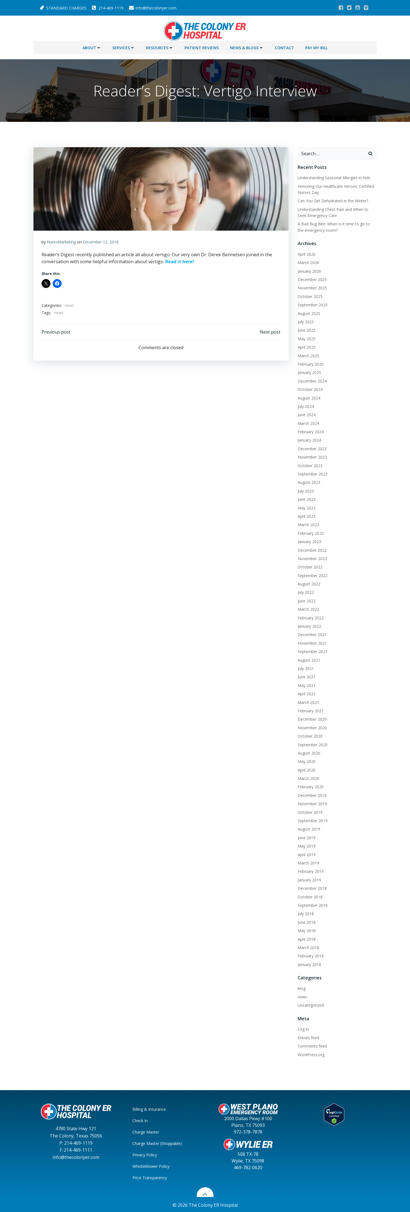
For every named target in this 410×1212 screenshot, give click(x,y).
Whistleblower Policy (151, 1164)
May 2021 (306, 684)
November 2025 (311, 286)
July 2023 (305, 489)
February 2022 (310, 616)
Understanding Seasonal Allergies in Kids (333, 176)
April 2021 (306, 692)
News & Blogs (247, 46)
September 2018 (312, 903)
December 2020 (311, 718)
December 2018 (311, 887)
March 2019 (308, 861)
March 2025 (308, 354)
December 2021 (311, 633)
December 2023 (311, 447)
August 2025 (308, 312)
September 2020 (312, 743)
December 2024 (311, 379)
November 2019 (311, 802)
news (69, 304)
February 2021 (310, 709)
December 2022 (311, 548)
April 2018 (306, 937)
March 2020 (308, 777)
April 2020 (306, 768)
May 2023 (306, 506)
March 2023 (308, 523)
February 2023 (310, 531)
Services (123, 46)
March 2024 (308, 422)
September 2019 (312, 819)
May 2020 (306, 760)
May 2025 (306, 337)
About (92, 46)
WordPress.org (310, 1053)
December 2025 (311, 278)
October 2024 (309, 388)
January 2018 (309, 963)
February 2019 (310, 870)
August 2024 (308, 396)
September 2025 (312, 303)
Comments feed (311, 1045)
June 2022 (306, 599)
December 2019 (311, 794)
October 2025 (309, 295)
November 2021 (311, 641)
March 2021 (308, 701)
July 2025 (305, 320)
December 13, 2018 (101, 241)
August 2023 (308, 481)
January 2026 (309, 269)
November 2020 (311, 726)
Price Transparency (150, 1176)
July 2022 (305, 591)
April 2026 (306, 252)
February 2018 (310, 954)
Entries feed (308, 1036)
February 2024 (310, 430)
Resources (159, 46)
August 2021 (308, 658)
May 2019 (306, 845)
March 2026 (308, 261)
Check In (141, 1119)
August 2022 (308, 582)
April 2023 (306, 515)
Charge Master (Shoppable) (158, 1142)
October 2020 (309, 735)
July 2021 (305, 667)
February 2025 (310, 362)
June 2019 (306, 836)
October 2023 (309, 464)
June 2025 (306, 329)
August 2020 (308, 751)
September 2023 (312, 472)
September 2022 (312, 574)
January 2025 (309, 371)
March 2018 (308, 946)
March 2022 (308, 608)
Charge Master (146, 1130)
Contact (284, 46)
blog (301, 987)
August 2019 (308, 828)
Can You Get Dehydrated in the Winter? (332, 199)
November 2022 (311, 557)
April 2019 (306, 853)
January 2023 (309, 540)
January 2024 (309, 439)
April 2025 (306, 346)
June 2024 (306, 413)
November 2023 (311, 456)
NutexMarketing (61, 241)
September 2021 (312, 650)
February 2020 (310, 785)
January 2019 (309, 878)
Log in (302, 1028)
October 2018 (309, 895)
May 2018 (306, 929)
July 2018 (305, 912)
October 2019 (309, 811)
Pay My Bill (316, 46)
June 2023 (306, 498)
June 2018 (306, 920)
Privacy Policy (145, 1153)
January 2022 (309, 625)
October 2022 (309, 565)
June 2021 (306, 675)
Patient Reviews (202, 46)
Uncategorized (310, 1004)
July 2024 (305, 405)
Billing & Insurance (150, 1107)
